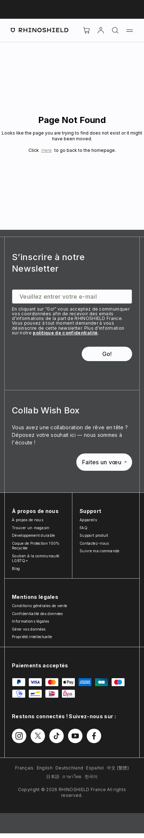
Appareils (88, 520)
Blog (16, 568)
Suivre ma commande (100, 551)
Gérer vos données (28, 629)
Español (95, 768)
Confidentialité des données (37, 613)
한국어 (91, 776)
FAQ (83, 528)
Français (24, 768)
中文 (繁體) (118, 768)
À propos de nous (27, 520)
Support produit (94, 535)
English (45, 768)
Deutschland (69, 768)
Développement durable (33, 535)
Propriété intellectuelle (32, 637)
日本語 (52, 776)
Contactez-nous (94, 543)
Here (46, 150)
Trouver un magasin (31, 528)
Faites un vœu (104, 462)
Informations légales (30, 621)
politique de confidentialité (65, 332)
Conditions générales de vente (39, 606)
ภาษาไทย (71, 776)
